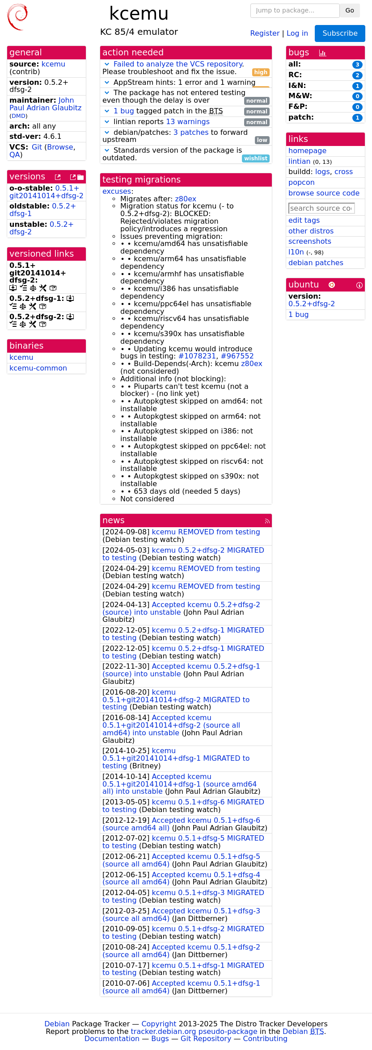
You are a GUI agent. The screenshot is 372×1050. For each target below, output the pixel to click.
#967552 (237, 356)
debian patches (315, 262)
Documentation (112, 1038)
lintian (299, 161)
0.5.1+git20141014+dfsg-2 (46, 192)
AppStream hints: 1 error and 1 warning (186, 83)
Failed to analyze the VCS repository (178, 64)
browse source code (323, 193)
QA (14, 154)
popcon (301, 182)
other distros (311, 231)
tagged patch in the (186, 111)
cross (343, 171)
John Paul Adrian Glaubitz (45, 104)
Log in (297, 33)
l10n (296, 252)
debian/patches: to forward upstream (186, 136)
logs (322, 171)
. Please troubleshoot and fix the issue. (186, 68)
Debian (57, 1024)
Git (37, 147)
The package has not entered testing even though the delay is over (186, 96)
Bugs (160, 1038)
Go (350, 10)
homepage (307, 150)
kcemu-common (38, 368)
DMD (18, 115)
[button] (107, 64)
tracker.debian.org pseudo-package (194, 1031)
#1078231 (197, 356)
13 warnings (188, 121)
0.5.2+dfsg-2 (311, 304)
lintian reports (186, 122)
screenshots (309, 241)
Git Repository (206, 1038)
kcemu (54, 64)
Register (265, 33)
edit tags (304, 220)
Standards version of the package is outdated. (186, 154)
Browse (60, 147)
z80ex (185, 199)
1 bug (124, 111)
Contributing (265, 1038)
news (113, 520)
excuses (116, 191)
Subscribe (340, 33)
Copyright (158, 1024)
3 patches (191, 132)
